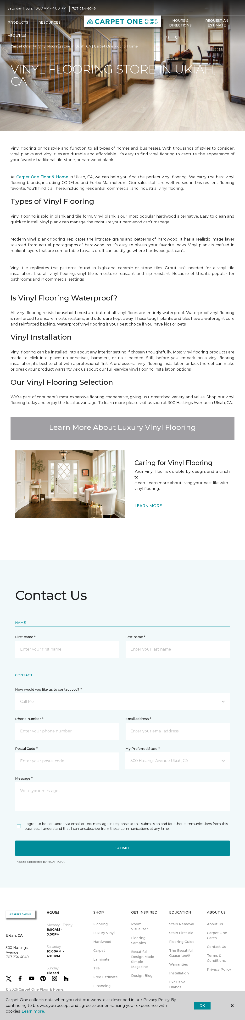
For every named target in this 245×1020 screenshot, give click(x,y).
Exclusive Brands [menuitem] (177, 984)
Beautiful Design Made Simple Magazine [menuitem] (142, 959)
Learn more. (33, 1011)
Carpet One (21, 46)
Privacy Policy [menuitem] (219, 969)
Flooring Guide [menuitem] (182, 942)
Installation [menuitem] (179, 973)
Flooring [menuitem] (100, 924)
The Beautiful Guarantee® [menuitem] (181, 953)
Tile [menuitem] (96, 968)
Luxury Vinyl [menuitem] (104, 933)
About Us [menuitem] (215, 924)
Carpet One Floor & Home (43, 177)
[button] (167, 37)
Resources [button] (49, 22)
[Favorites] (176, 37)
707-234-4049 (84, 8)
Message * (23, 778)
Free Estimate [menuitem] (105, 977)
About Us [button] (17, 35)
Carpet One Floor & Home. (41, 989)
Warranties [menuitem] (178, 964)
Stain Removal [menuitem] (181, 924)
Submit (122, 848)
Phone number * (29, 718)
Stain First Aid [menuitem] (181, 933)
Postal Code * (26, 748)
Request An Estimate (216, 22)
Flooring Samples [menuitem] (138, 940)
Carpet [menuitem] (99, 950)
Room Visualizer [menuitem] (139, 926)
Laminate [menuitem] (101, 959)
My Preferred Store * (142, 748)
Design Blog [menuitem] (141, 975)
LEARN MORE (148, 506)
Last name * (135, 637)
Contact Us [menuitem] (216, 947)
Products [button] (18, 22)
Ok (202, 1005)
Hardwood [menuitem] (102, 942)
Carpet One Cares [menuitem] (217, 935)
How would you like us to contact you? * (48, 689)
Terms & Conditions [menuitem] (216, 958)
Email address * (138, 718)
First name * (25, 637)
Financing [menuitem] (102, 986)
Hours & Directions (180, 22)
